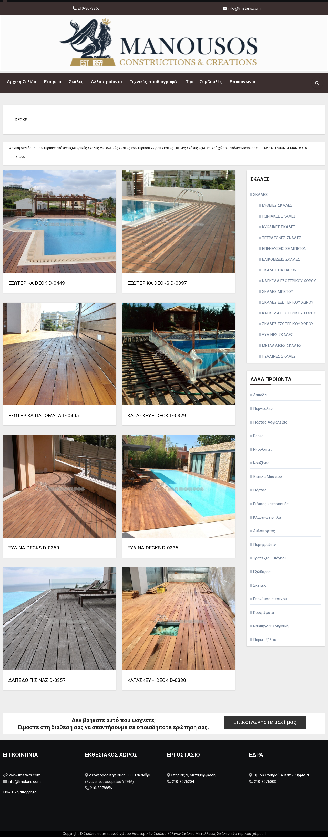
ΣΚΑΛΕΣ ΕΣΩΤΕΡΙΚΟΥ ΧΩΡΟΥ (288, 324)
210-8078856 (88, 8)
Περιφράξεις (264, 544)
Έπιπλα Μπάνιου (267, 476)
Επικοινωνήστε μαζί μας (264, 722)
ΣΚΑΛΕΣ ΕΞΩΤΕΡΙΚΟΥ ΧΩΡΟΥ (288, 302)
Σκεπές (259, 585)
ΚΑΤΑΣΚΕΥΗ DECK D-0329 (156, 415)
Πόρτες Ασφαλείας (270, 422)
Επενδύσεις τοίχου (270, 599)
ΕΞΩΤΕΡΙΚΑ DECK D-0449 (36, 283)
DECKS (21, 119)
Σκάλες (76, 81)
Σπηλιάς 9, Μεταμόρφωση (193, 775)
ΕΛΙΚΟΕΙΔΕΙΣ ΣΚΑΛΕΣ (281, 259)
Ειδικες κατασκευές (271, 503)
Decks (258, 436)
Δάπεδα (260, 395)
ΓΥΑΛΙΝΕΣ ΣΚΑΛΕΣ (279, 356)
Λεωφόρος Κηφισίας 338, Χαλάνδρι (119, 775)
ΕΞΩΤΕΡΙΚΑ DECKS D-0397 (157, 283)
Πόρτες (259, 490)
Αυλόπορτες (264, 531)
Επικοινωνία (242, 81)
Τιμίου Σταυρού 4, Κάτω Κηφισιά (281, 775)
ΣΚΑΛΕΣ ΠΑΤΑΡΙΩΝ (279, 270)
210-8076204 (183, 781)
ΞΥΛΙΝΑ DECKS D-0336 (152, 548)
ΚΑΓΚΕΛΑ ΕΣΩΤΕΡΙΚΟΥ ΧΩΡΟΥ (289, 281)
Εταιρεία (52, 81)
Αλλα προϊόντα (106, 81)
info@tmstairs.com (244, 8)
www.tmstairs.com (24, 775)
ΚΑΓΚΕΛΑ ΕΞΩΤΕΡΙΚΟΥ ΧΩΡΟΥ (289, 313)
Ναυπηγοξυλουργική (271, 626)
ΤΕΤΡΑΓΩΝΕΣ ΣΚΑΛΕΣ (281, 237)
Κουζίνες (261, 463)
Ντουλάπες (263, 449)
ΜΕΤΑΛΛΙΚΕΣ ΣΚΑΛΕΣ (281, 345)
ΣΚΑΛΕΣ (260, 194)
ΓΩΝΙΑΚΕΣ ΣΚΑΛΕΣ (279, 216)
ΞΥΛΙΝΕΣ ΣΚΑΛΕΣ (277, 334)
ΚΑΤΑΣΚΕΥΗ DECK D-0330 (156, 680)
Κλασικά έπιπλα (267, 517)
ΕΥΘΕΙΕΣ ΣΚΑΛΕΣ (277, 205)
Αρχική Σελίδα (21, 81)
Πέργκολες (263, 408)
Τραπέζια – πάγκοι (269, 558)
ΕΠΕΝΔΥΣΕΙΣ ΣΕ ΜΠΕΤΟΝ (284, 248)
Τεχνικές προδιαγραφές (154, 81)
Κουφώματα (263, 612)
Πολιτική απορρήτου (21, 792)
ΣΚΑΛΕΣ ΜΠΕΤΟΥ (277, 291)
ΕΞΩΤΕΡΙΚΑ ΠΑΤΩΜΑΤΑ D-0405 (43, 415)
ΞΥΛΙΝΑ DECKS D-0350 (33, 548)
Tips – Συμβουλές (204, 81)
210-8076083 (265, 781)
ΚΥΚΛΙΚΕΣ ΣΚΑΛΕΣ (279, 227)
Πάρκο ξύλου (264, 639)
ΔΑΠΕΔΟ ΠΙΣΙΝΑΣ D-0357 (37, 680)
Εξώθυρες (262, 571)
